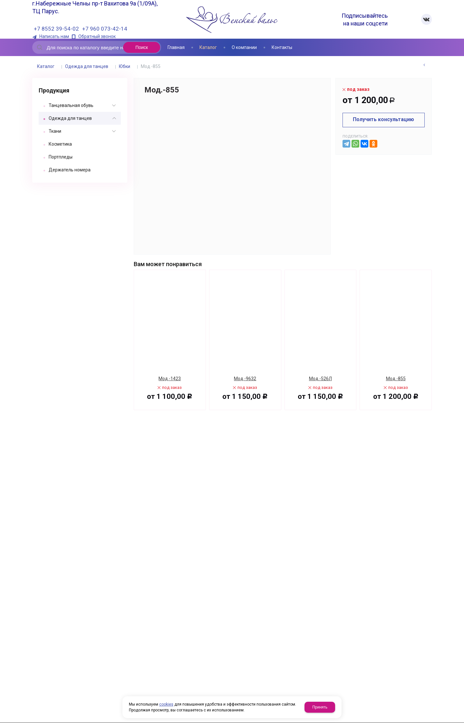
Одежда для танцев (86, 66)
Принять (319, 707)
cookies (166, 704)
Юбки (124, 66)
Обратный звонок (97, 36)
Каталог (45, 66)
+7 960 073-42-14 (104, 28)
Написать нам (54, 36)
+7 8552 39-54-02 (56, 28)
